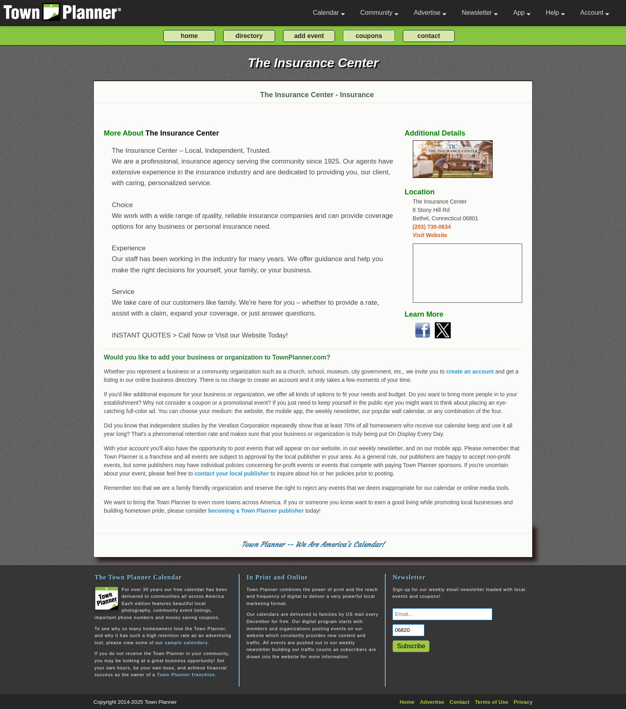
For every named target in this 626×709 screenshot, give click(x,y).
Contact (460, 702)
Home (407, 702)
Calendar (329, 12)
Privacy (523, 702)
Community (379, 12)
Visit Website (430, 235)
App (521, 12)
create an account (470, 371)
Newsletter (480, 12)
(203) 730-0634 (432, 227)
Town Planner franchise (186, 674)
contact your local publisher (231, 473)
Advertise (430, 12)
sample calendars (186, 642)
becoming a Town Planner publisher (256, 510)
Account (595, 12)
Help (555, 12)
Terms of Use (491, 702)
